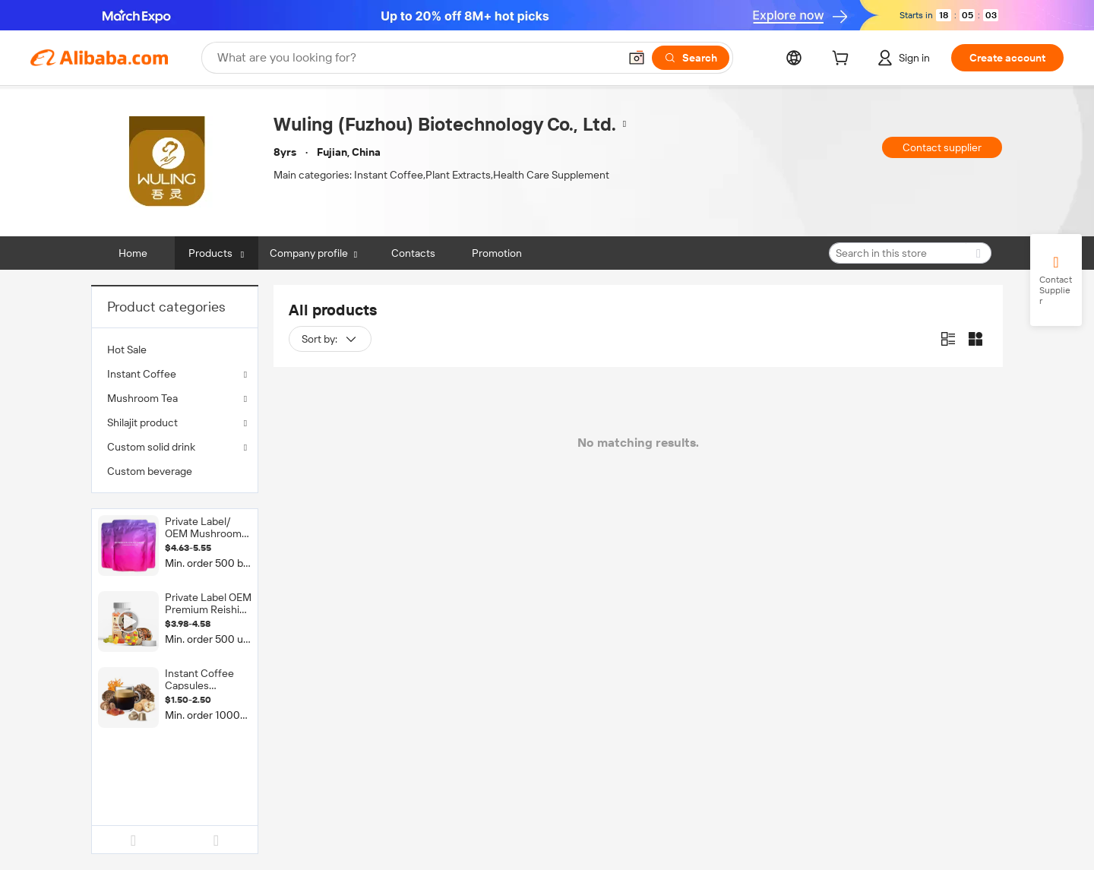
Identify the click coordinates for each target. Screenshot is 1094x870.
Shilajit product (142, 422)
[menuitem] (175, 349)
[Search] (690, 58)
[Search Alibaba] (416, 57)
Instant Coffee (141, 374)
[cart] (843, 60)
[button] (637, 58)
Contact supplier (942, 147)
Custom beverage (149, 471)
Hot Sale (127, 349)
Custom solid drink (151, 447)
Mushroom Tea (142, 398)
